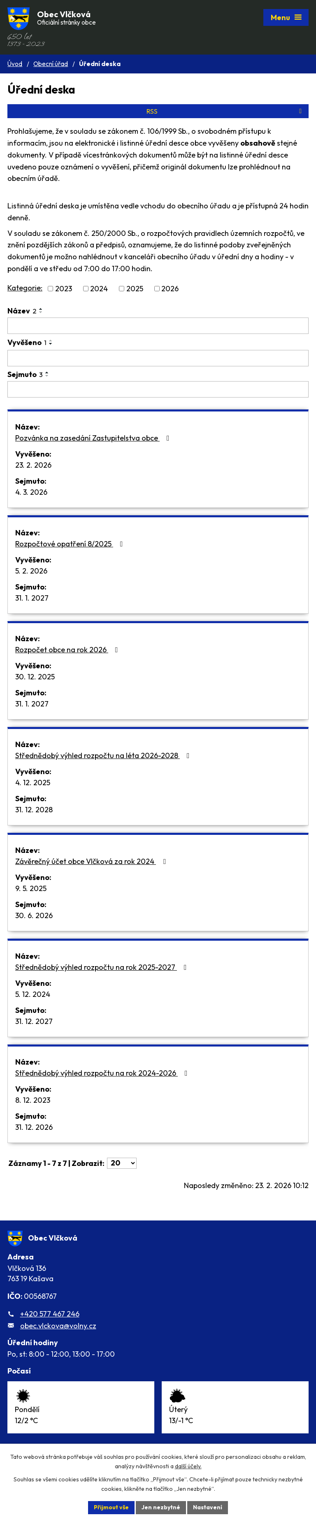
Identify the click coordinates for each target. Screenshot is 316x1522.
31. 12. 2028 (34, 809)
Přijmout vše (111, 1507)
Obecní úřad (50, 64)
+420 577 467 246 (49, 1314)
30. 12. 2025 (35, 676)
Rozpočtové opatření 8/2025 (70, 543)
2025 (134, 288)
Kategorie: (24, 288)
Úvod (14, 64)
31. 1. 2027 (32, 598)
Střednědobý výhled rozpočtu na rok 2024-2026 (103, 1073)
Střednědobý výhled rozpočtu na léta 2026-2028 (104, 755)
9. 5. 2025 (30, 888)
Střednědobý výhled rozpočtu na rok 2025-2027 (102, 967)
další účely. (188, 1466)
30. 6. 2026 (34, 915)
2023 (63, 288)
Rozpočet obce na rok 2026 (68, 649)
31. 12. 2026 (34, 1127)
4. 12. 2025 (32, 782)
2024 (99, 288)
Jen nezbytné (161, 1507)
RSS (225, 111)
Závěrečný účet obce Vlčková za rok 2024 (92, 861)
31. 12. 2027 (34, 1021)
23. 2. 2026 (33, 465)
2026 (170, 288)
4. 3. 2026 (31, 492)
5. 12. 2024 (32, 994)
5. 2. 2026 (31, 571)
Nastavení (207, 1507)
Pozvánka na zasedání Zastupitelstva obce (94, 438)
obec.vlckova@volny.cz (58, 1325)
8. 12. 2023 (32, 1100)
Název (22, 310)
